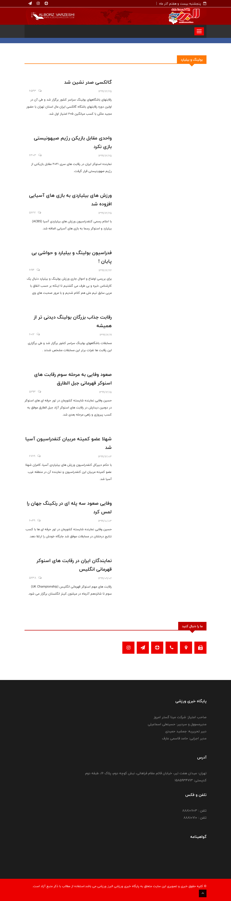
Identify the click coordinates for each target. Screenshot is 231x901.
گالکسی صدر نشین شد (88, 82)
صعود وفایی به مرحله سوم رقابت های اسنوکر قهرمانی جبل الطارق (73, 378)
